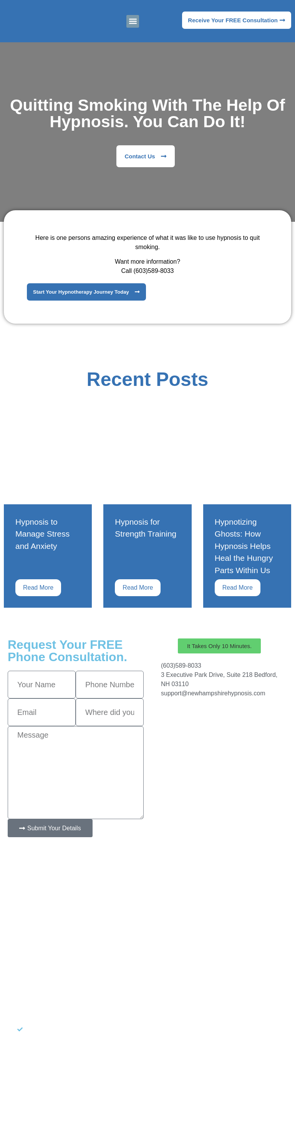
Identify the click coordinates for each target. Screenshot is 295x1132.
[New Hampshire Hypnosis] (219, 735)
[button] (132, 21)
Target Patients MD (194, 1096)
